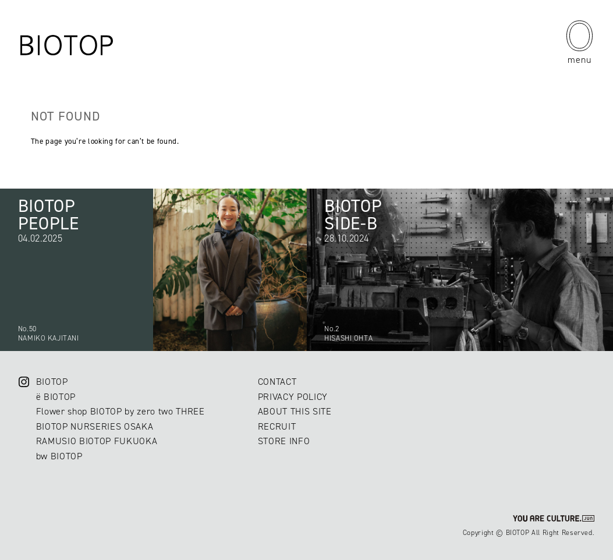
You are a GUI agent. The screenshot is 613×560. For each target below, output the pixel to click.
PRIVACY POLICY (293, 397)
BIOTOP (52, 381)
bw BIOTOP (59, 456)
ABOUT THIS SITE (295, 411)
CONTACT (277, 381)
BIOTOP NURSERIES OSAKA (95, 426)
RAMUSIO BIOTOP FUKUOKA (97, 441)
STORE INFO (284, 441)
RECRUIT (277, 426)
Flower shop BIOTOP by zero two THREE (120, 411)
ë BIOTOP (56, 397)
